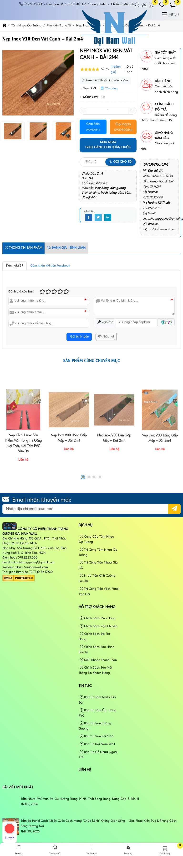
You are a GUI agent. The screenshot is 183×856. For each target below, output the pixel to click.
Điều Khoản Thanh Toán (98, 660)
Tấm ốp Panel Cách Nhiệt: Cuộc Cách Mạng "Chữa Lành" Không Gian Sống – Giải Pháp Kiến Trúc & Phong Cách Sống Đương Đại (99, 823)
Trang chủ (55, 850)
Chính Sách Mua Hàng (97, 618)
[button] (137, 5)
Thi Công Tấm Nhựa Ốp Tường (98, 552)
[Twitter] (98, 217)
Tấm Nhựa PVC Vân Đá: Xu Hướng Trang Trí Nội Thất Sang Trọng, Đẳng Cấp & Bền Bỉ (80, 799)
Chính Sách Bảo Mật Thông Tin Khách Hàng (95, 670)
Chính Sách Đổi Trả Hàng (94, 636)
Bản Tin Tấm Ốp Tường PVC (97, 713)
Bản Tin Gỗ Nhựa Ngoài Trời (98, 754)
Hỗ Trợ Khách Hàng (97, 607)
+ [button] (132, 110)
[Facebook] (88, 217)
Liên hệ (85, 770)
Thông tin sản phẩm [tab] (23, 248)
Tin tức (85, 686)
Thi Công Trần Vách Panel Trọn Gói (99, 591)
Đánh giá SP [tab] (14, 265)
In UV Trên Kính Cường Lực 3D (97, 578)
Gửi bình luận (79, 336)
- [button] (83, 110)
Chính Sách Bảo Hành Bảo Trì (96, 649)
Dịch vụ (85, 525)
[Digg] (107, 217)
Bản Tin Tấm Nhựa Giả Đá (97, 699)
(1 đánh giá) (116, 69)
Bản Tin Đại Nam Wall (97, 744)
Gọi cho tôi (120, 162)
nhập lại (106, 336)
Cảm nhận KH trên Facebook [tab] (50, 265)
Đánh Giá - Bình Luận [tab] (66, 248)
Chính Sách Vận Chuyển (98, 626)
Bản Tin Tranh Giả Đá (96, 736)
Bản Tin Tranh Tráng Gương (95, 726)
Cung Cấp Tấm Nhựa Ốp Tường (96, 539)
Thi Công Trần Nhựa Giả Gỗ (98, 565)
